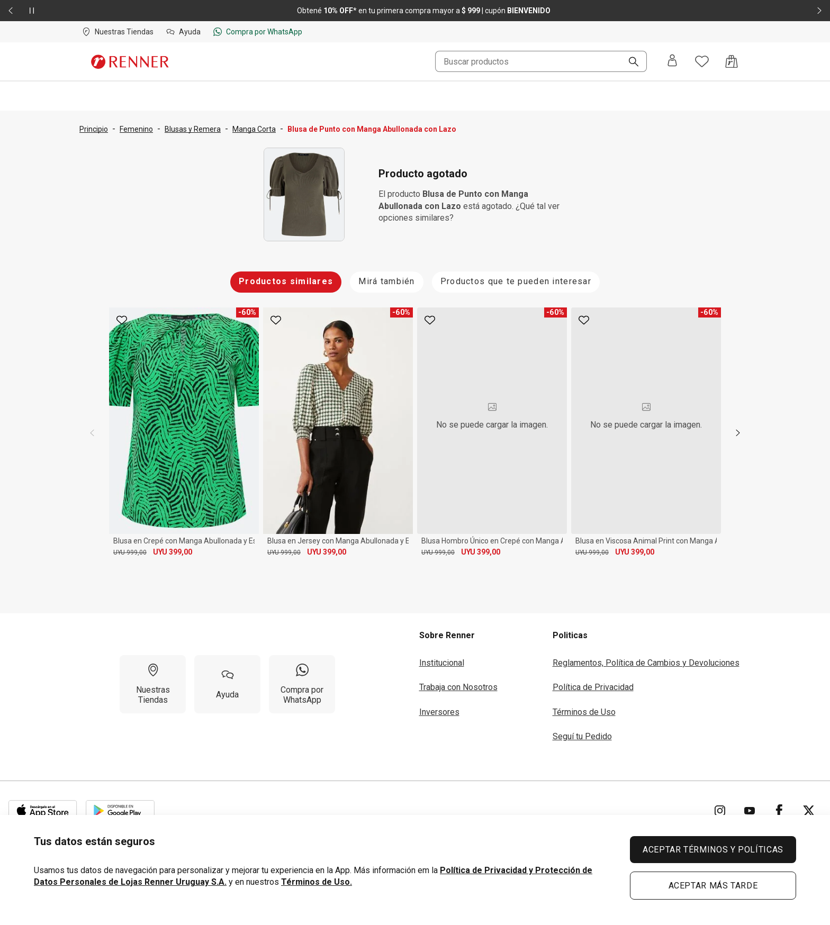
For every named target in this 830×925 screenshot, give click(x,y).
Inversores (439, 712)
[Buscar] (629, 62)
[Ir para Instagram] (720, 810)
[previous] (92, 433)
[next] (738, 433)
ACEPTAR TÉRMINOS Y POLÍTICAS (713, 850)
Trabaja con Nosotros (458, 687)
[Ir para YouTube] (749, 810)
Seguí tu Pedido (582, 736)
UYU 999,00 (130, 552)
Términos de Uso (584, 712)
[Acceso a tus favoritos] (702, 61)
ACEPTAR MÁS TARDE (713, 886)
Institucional (441, 663)
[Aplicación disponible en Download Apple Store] (42, 810)
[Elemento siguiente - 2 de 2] (819, 10)
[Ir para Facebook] (779, 810)
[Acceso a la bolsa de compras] (731, 61)
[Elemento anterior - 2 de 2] (10, 10)
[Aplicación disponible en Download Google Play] (120, 810)
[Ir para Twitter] (809, 810)
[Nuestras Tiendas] (153, 684)
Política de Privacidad (593, 687)
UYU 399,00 (172, 552)
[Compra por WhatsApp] (302, 684)
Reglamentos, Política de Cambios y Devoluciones (646, 663)
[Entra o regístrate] (672, 61)
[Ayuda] (227, 684)
